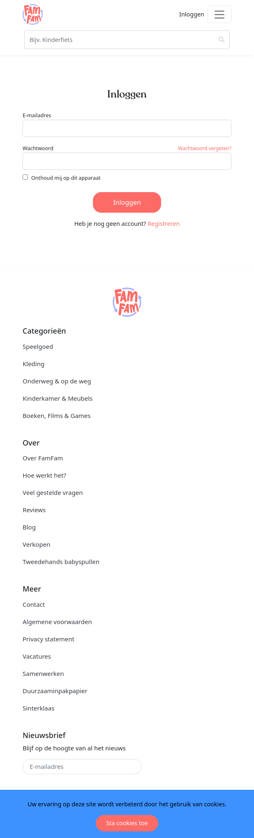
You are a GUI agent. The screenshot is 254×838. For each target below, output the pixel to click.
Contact (34, 604)
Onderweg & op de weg (57, 381)
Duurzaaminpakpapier (55, 691)
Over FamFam (43, 458)
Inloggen (127, 202)
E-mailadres (37, 115)
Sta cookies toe (127, 823)
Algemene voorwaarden (57, 621)
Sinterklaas (38, 708)
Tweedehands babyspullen (61, 561)
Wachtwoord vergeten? (204, 148)
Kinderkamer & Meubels (57, 398)
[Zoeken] (127, 39)
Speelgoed (38, 346)
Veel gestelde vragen (53, 492)
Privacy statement (48, 639)
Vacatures (37, 656)
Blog (29, 527)
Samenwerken (43, 673)
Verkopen (36, 544)
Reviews (34, 510)
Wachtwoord (38, 148)
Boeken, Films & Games (56, 415)
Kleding (33, 364)
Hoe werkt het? (44, 475)
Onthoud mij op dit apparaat (66, 177)
